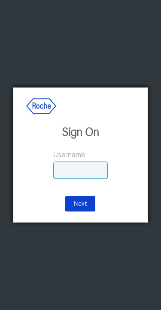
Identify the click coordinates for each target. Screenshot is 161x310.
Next (80, 204)
